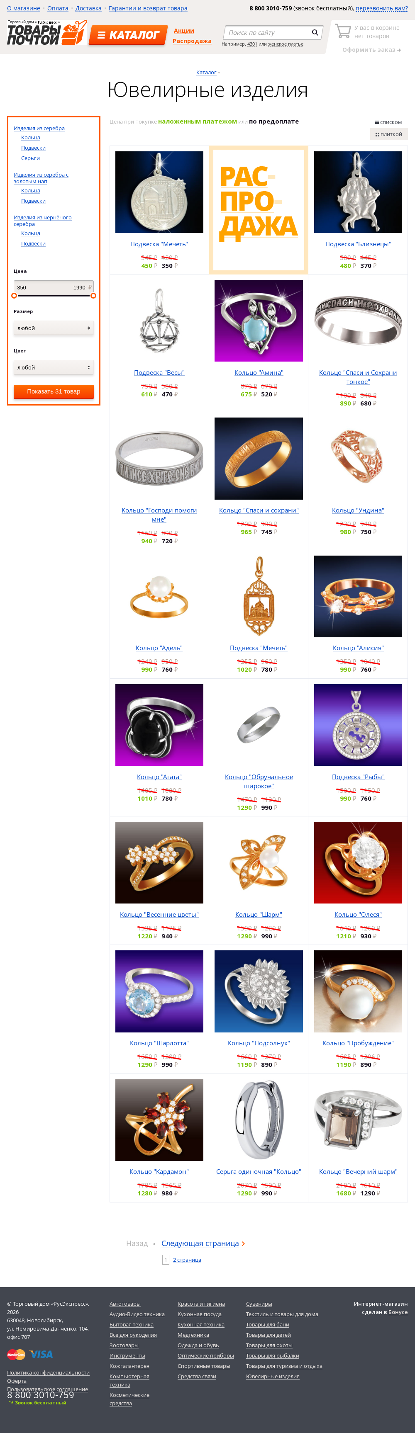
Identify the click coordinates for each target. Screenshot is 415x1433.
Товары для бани (267, 1324)
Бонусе (398, 1312)
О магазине (23, 8)
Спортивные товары (204, 1366)
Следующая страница (200, 1243)
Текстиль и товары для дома (282, 1314)
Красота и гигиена (201, 1303)
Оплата (57, 8)
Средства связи (197, 1376)
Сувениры (259, 1303)
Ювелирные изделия (273, 1376)
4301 (252, 44)
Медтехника (193, 1334)
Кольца (30, 137)
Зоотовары (124, 1345)
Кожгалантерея (129, 1366)
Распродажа (192, 41)
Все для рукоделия (133, 1334)
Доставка (89, 8)
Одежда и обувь (198, 1345)
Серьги (30, 158)
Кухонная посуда (200, 1314)
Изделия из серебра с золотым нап (41, 178)
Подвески (33, 147)
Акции (184, 30)
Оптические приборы (206, 1355)
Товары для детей (268, 1334)
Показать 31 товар (53, 391)
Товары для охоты (269, 1345)
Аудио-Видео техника (137, 1314)
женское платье (285, 44)
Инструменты (127, 1355)
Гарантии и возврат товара (148, 8)
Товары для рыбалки (272, 1355)
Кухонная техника (201, 1324)
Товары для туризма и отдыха (284, 1366)
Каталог (206, 72)
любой (26, 328)
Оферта (17, 1380)
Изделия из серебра (39, 128)
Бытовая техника (132, 1324)
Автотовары (125, 1303)
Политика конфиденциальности (48, 1372)
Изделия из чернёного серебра (43, 221)
